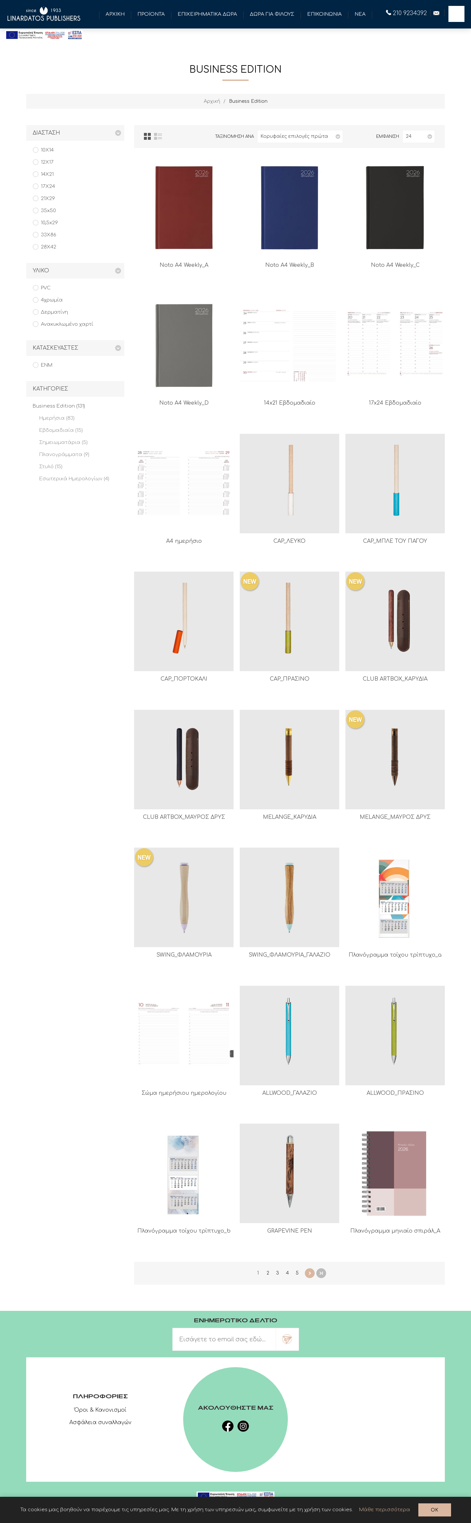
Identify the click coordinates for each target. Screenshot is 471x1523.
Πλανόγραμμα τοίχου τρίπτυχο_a (395, 955)
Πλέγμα (147, 136)
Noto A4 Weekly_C (395, 265)
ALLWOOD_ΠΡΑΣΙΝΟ (395, 1093)
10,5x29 (49, 223)
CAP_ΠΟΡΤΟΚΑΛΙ (184, 679)
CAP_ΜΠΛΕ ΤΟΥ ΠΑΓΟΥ (395, 541)
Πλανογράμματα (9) (64, 454)
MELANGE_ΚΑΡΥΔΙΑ (289, 817)
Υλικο (41, 271)
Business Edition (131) (59, 406)
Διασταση (46, 133)
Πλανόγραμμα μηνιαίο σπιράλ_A (395, 1231)
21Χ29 (48, 198)
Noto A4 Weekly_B (289, 265)
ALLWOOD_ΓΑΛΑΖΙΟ (289, 1093)
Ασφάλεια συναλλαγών (100, 1422)
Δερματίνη (54, 312)
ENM (46, 365)
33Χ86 (48, 235)
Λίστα (158, 136)
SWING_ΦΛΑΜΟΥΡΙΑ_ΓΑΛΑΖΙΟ (289, 955)
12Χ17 (47, 162)
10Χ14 (47, 150)
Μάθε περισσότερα (384, 1510)
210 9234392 (406, 13)
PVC (46, 288)
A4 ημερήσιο (184, 541)
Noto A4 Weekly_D (184, 403)
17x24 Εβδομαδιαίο (395, 403)
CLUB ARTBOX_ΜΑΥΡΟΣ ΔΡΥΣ (184, 817)
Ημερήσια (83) (57, 418)
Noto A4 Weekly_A (184, 265)
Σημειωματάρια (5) (63, 442)
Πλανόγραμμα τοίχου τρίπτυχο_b (184, 1231)
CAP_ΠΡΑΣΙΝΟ (289, 679)
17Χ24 (48, 186)
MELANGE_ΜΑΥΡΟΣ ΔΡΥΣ (395, 817)
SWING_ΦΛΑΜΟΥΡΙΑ (184, 955)
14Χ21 (47, 174)
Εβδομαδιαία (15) (61, 430)
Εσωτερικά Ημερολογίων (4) (74, 479)
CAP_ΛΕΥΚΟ (289, 541)
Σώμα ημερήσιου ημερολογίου (184, 1093)
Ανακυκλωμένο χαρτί (67, 324)
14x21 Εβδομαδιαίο (289, 403)
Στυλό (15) (50, 466)
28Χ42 (48, 247)
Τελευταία (321, 1273)
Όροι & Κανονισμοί (100, 1410)
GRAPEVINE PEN (289, 1231)
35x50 (48, 210)
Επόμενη (310, 1273)
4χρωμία (52, 300)
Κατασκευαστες (55, 348)
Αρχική (212, 101)
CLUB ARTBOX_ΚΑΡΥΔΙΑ (395, 679)
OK (434, 1510)
